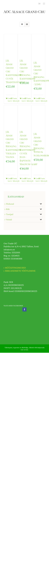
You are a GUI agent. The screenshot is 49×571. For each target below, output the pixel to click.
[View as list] (26, 24)
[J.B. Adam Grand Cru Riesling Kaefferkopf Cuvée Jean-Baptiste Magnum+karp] (24, 116)
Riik (8, 209)
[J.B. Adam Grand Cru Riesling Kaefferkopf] (24, 45)
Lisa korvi (9, 99)
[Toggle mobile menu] (44, 3)
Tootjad (9, 214)
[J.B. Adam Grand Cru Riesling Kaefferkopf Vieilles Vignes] (10, 116)
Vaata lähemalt (14, 99)
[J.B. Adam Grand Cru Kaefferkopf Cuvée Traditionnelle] (10, 45)
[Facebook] (24, 309)
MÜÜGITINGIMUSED (15, 267)
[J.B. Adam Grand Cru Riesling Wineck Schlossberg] (38, 117)
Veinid (9, 219)
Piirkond (10, 204)
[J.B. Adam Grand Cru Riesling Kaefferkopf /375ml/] (38, 46)
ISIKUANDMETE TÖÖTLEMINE (20, 271)
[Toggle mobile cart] (39, 3)
